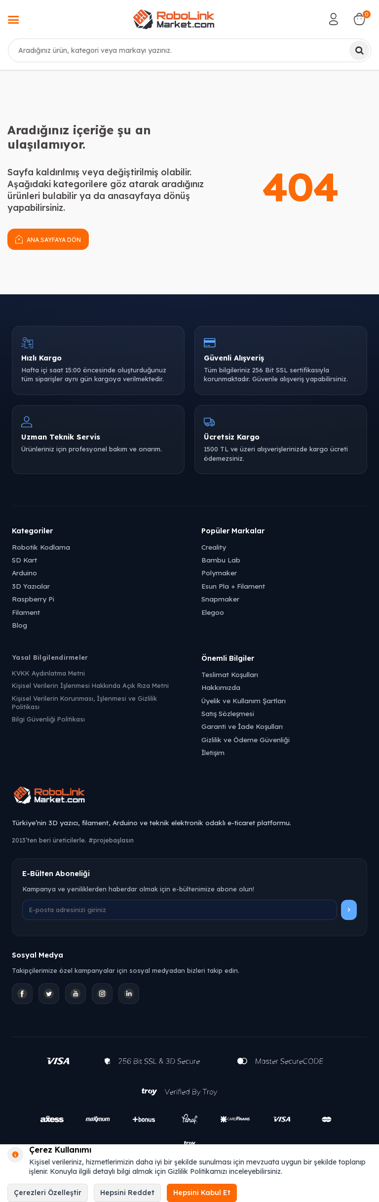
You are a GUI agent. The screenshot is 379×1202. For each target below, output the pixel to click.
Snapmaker (220, 599)
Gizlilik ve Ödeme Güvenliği (245, 739)
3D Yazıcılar (31, 586)
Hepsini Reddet (127, 1192)
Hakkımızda (220, 687)
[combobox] (189, 50)
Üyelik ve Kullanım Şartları (243, 700)
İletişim (213, 752)
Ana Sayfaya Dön (48, 238)
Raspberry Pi (33, 599)
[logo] (173, 19)
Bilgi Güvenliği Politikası (48, 719)
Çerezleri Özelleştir (47, 1192)
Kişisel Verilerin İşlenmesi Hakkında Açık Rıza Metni (90, 685)
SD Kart (24, 560)
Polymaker (219, 572)
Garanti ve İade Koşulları (242, 726)
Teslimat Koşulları (229, 674)
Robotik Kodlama (41, 547)
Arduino (24, 572)
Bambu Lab (220, 560)
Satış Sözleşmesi (227, 713)
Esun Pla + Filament (233, 586)
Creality (213, 547)
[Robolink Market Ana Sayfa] (189, 796)
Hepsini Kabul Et (201, 1192)
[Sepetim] (359, 19)
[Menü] (13, 20)
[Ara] (359, 50)
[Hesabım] (334, 19)
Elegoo (212, 612)
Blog (19, 625)
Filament (26, 612)
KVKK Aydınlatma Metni (48, 673)
